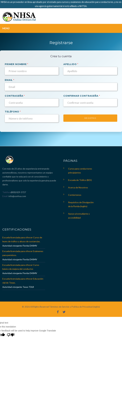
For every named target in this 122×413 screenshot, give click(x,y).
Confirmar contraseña (80, 95)
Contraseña (14, 95)
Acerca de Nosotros (78, 187)
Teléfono (12, 111)
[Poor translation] (10, 335)
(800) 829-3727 (18, 192)
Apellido (70, 64)
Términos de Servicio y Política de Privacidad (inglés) (74, 306)
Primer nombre (16, 64)
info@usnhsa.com (17, 196)
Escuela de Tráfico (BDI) (80, 180)
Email (9, 80)
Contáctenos (74, 195)
